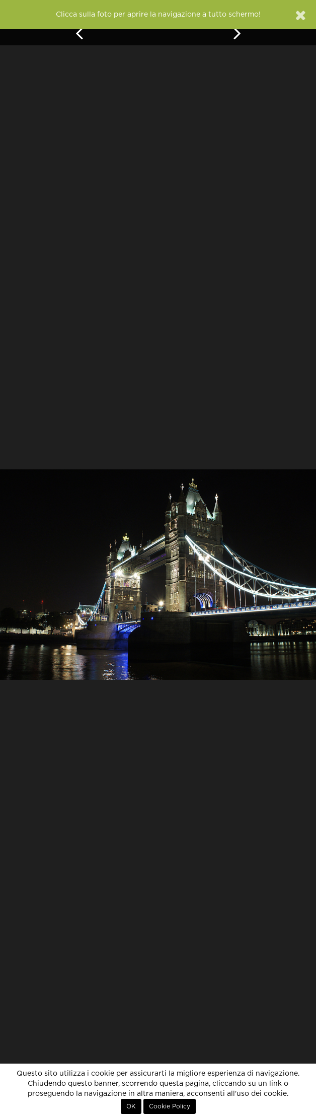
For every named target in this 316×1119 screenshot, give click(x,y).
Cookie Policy (169, 1106)
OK (131, 1106)
